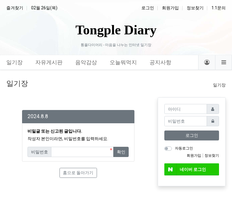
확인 (121, 151)
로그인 (147, 7)
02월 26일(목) (44, 7)
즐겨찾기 (14, 7)
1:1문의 (218, 7)
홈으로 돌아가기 (78, 172)
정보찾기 (195, 7)
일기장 (219, 85)
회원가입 (170, 7)
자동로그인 (184, 148)
